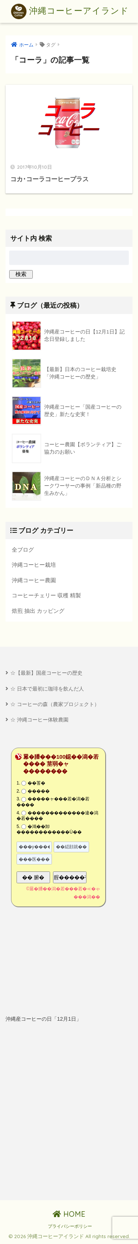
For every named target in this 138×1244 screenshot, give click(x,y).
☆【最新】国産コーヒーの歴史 (46, 673)
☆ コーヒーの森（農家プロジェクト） (54, 704)
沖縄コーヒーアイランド (70, 11)
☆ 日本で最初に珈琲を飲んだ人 (47, 689)
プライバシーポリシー (70, 1226)
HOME (69, 1214)
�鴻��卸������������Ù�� (49, 829)
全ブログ (23, 549)
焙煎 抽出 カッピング (38, 611)
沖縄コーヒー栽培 (34, 565)
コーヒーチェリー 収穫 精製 (46, 595)
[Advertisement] (69, 1111)
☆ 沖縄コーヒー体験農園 (39, 720)
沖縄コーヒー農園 (34, 580)
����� (39, 791)
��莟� (36, 783)
